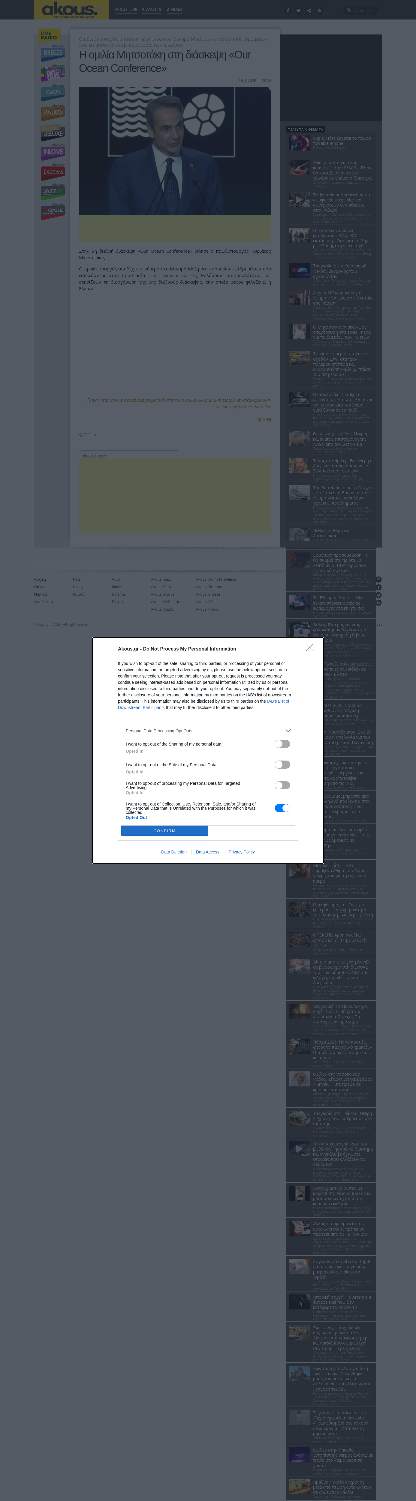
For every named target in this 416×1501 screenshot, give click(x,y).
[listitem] (208, 731)
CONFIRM (164, 831)
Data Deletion (174, 852)
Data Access (207, 852)
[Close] (312, 649)
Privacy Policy (242, 852)
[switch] (282, 744)
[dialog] (208, 750)
